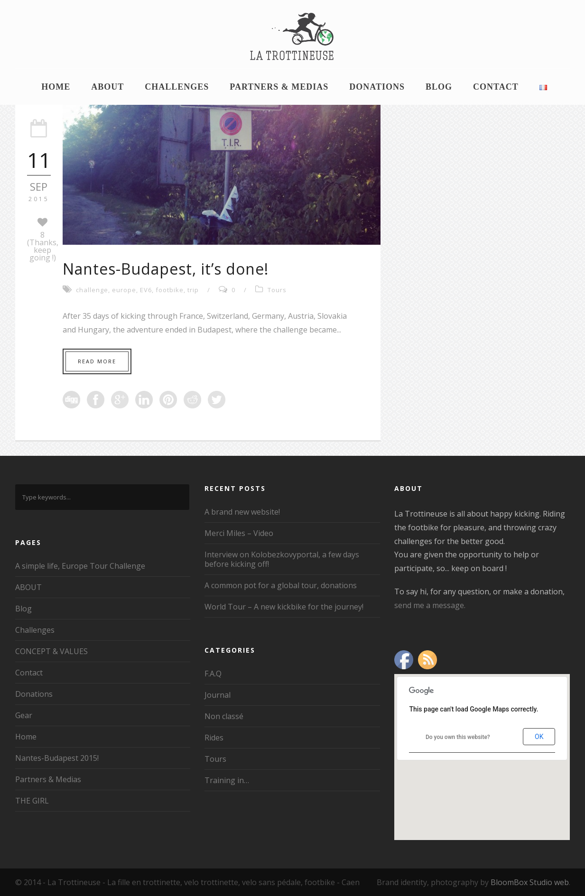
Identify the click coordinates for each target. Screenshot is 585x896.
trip (193, 290)
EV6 (146, 290)
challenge (92, 290)
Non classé (223, 716)
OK (539, 736)
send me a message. (429, 605)
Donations (377, 87)
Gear (23, 715)
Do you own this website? (458, 737)
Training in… (226, 780)
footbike (170, 290)
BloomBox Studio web (530, 882)
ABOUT (107, 87)
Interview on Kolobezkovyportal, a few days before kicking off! (281, 559)
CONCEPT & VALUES (51, 651)
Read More (97, 361)
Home (55, 87)
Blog (439, 87)
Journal (217, 695)
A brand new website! (242, 512)
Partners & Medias (279, 87)
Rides (213, 737)
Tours (277, 290)
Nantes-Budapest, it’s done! (166, 269)
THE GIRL (32, 800)
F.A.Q (213, 673)
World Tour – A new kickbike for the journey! (283, 606)
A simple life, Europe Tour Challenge (80, 566)
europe (124, 290)
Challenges (177, 87)
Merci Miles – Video (238, 533)
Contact (496, 87)
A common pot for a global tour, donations (280, 585)
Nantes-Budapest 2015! (57, 758)
